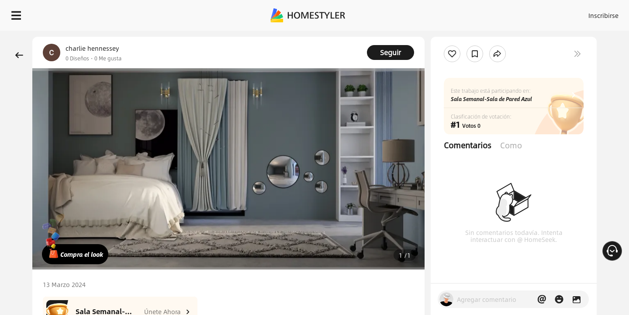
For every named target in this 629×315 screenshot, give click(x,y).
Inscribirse (493, 13)
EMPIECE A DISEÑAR (582, 13)
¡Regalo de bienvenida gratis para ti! (425, 36)
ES (524, 13)
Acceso (459, 13)
